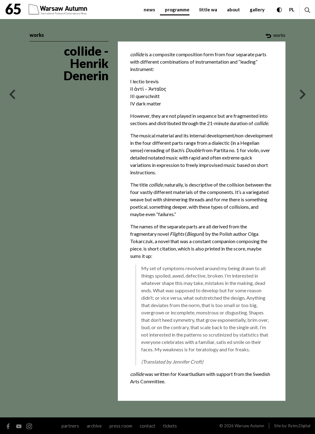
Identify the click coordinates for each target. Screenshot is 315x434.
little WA (208, 9)
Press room (121, 425)
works (37, 35)
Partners (70, 425)
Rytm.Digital (299, 425)
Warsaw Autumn (249, 425)
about (233, 9)
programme (177, 9)
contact (147, 425)
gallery (257, 9)
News (149, 9)
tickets (170, 425)
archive (94, 425)
